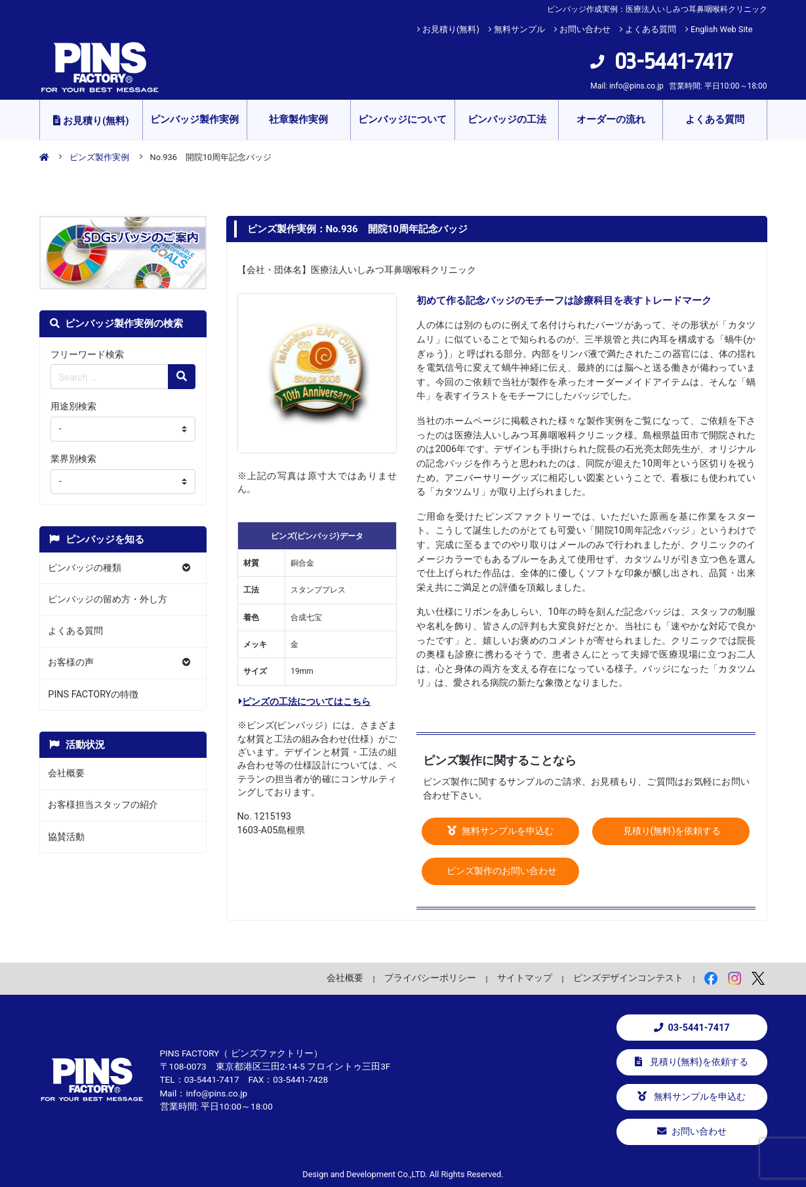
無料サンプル (519, 29)
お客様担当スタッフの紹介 (103, 804)
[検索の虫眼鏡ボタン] (181, 376)
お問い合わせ (585, 29)
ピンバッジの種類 (84, 567)
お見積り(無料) (450, 29)
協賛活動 (66, 837)
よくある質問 (650, 29)
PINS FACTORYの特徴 (93, 694)
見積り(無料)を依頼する (670, 831)
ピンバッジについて (402, 119)
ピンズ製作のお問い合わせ (500, 871)
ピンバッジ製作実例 (194, 119)
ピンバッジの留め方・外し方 (107, 599)
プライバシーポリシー (430, 977)
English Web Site (722, 29)
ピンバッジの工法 (507, 119)
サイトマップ (524, 977)
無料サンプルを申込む (500, 831)
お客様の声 (71, 662)
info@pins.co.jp (636, 86)
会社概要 (66, 773)
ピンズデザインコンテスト (628, 977)
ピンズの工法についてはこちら (305, 701)
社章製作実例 (298, 119)
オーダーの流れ (610, 119)
